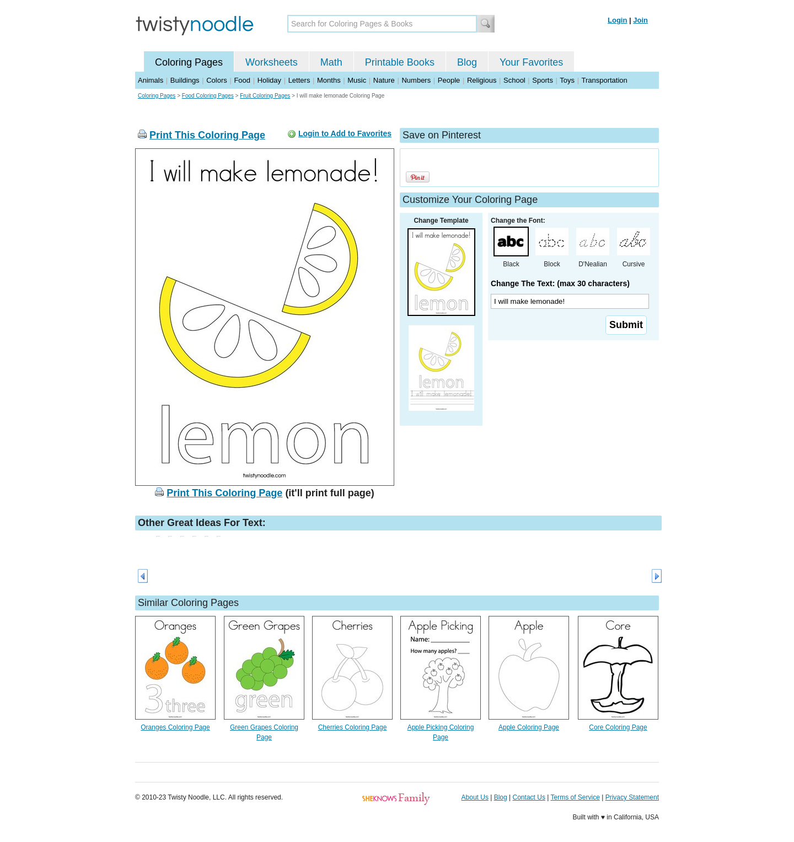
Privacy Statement (632, 797)
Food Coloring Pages (208, 96)
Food (242, 80)
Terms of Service (574, 797)
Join (640, 20)
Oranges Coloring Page (175, 727)
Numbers (416, 80)
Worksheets (271, 62)
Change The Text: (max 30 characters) (560, 283)
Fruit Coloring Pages (265, 96)
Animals (150, 80)
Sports (542, 80)
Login (617, 20)
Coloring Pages (189, 62)
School (514, 80)
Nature (384, 80)
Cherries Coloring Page (352, 727)
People (449, 80)
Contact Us (529, 797)
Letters (299, 80)
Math (331, 62)
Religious (481, 80)
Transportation (604, 80)
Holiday (269, 80)
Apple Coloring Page (528, 727)
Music (356, 80)
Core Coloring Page (618, 727)
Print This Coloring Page (207, 135)
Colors (216, 80)
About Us (475, 797)
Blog (467, 62)
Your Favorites (531, 62)
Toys (567, 80)
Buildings (185, 80)
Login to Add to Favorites (344, 133)
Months (329, 80)
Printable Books (399, 62)
